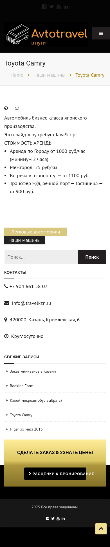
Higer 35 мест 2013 (26, 429)
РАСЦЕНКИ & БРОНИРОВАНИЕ (57, 473)
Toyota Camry (21, 414)
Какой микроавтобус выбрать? (36, 400)
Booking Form (21, 385)
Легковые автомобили (35, 231)
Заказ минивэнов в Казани (33, 371)
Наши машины (24, 240)
